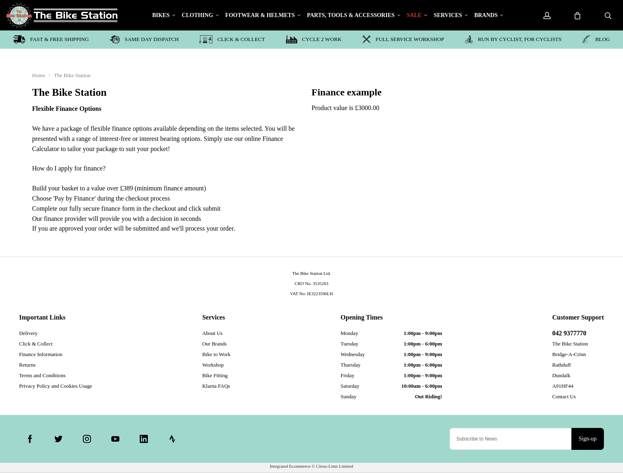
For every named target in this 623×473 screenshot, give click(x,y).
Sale (414, 15)
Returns (27, 365)
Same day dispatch (144, 39)
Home (38, 75)
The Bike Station (72, 75)
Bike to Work (216, 354)
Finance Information (41, 354)
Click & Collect (232, 39)
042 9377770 (569, 333)
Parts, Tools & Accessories (351, 15)
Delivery (28, 333)
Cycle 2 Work (314, 39)
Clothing (197, 15)
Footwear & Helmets (260, 15)
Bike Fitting (214, 375)
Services (448, 15)
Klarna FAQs (216, 386)
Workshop (213, 365)
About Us (212, 333)
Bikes (161, 15)
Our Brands (214, 344)
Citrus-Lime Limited (334, 466)
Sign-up (588, 439)
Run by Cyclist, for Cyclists (513, 39)
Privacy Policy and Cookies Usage (55, 386)
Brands (486, 15)
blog (596, 39)
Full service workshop (403, 39)
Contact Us (564, 396)
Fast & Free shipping (51, 39)
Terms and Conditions (42, 375)
